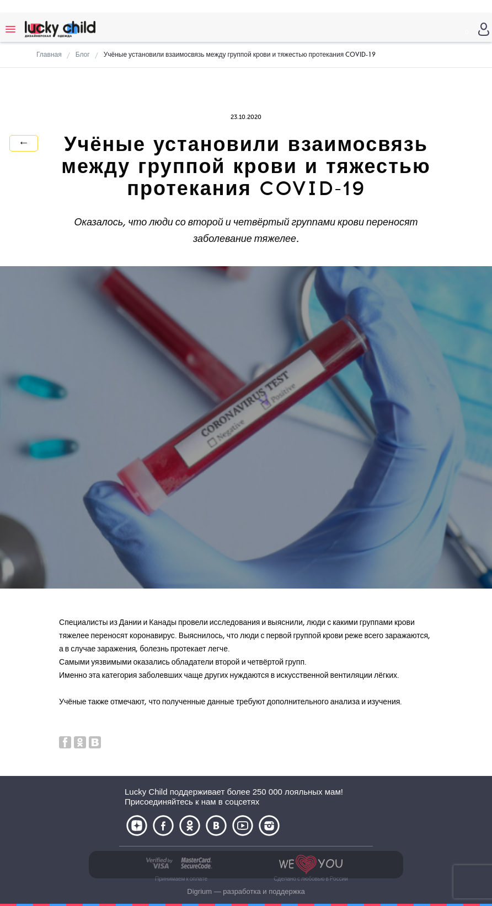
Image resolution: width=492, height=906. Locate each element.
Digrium (199, 891)
